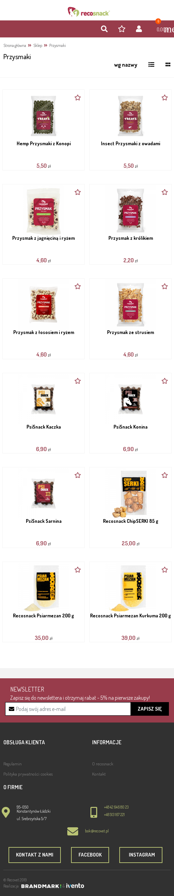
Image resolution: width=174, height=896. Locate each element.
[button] (104, 29)
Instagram (141, 854)
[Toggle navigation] (165, 28)
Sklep (37, 45)
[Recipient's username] (87, 708)
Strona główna (14, 45)
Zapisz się (150, 709)
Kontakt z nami (34, 854)
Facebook (90, 854)
